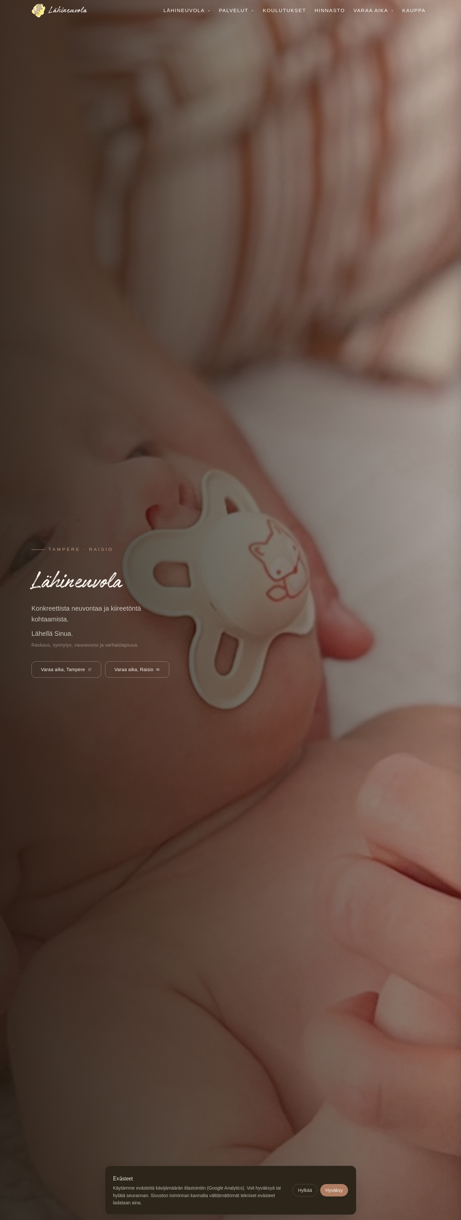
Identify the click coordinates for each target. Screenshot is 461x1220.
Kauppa (414, 10)
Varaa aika (374, 10)
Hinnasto (330, 10)
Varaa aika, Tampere (66, 669)
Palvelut (236, 10)
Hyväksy (334, 1190)
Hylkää (305, 1190)
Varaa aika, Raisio (137, 669)
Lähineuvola (187, 10)
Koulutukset (284, 10)
